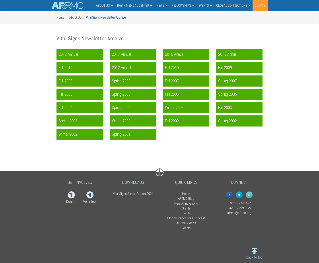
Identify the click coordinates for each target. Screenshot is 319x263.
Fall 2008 (65, 81)
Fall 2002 (172, 121)
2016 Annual (174, 54)
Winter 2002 (68, 134)
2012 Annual (121, 67)
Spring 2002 (227, 121)
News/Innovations (186, 204)
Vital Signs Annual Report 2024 (133, 194)
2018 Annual (68, 54)
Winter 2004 (174, 107)
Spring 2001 (121, 134)
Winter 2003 (121, 121)
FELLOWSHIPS (183, 6)
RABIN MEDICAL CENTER (134, 6)
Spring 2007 (227, 81)
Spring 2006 (121, 94)
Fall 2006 (65, 94)
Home (60, 18)
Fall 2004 (65, 107)
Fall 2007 (172, 81)
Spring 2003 (68, 121)
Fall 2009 (225, 67)
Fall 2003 (225, 107)
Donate (71, 202)
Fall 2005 (172, 94)
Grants (186, 208)
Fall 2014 (65, 67)
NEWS (161, 6)
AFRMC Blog (186, 199)
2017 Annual (121, 54)
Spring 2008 (121, 81)
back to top (254, 257)
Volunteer (90, 202)
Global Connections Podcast (186, 218)
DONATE (260, 6)
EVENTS (205, 6)
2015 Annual (227, 54)
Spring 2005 (227, 94)
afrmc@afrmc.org (239, 213)
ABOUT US (104, 6)
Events (186, 213)
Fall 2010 (172, 67)
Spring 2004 (121, 107)
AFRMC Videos (186, 223)
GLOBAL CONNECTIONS (233, 6)
